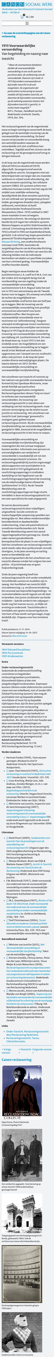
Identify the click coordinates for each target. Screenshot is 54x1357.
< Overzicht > (25, 1051)
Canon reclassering (17, 1060)
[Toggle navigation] (27, 23)
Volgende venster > (42, 1051)
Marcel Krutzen (19, 636)
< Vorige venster (6, 1051)
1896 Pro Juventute (12, 652)
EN (32, 16)
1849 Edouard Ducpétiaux (16, 649)
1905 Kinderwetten (12, 656)
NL (27, 16)
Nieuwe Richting (11, 241)
